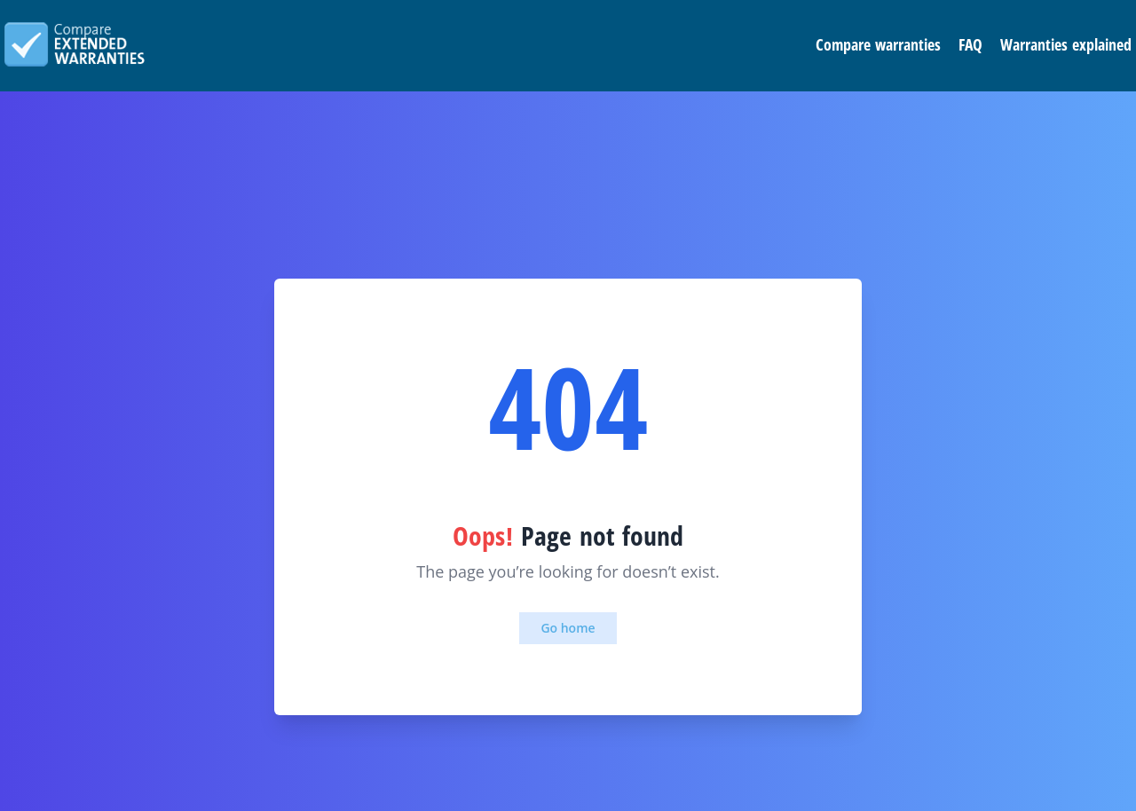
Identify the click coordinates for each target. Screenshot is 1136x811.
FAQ (970, 44)
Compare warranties (878, 44)
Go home (567, 627)
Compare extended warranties (74, 44)
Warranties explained (1066, 44)
